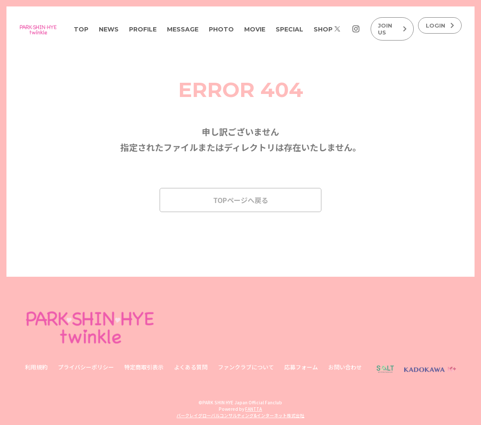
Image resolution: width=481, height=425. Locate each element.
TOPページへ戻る (240, 200)
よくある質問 (190, 367)
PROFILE (143, 29)
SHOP (323, 29)
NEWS (109, 29)
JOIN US (392, 29)
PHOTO (221, 29)
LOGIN (440, 25)
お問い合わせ (345, 367)
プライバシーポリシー (86, 367)
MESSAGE (182, 29)
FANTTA (253, 409)
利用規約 (36, 367)
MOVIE (254, 29)
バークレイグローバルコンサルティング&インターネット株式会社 (240, 415)
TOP (81, 29)
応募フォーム (301, 367)
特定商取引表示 (143, 367)
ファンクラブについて (246, 367)
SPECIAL (289, 29)
